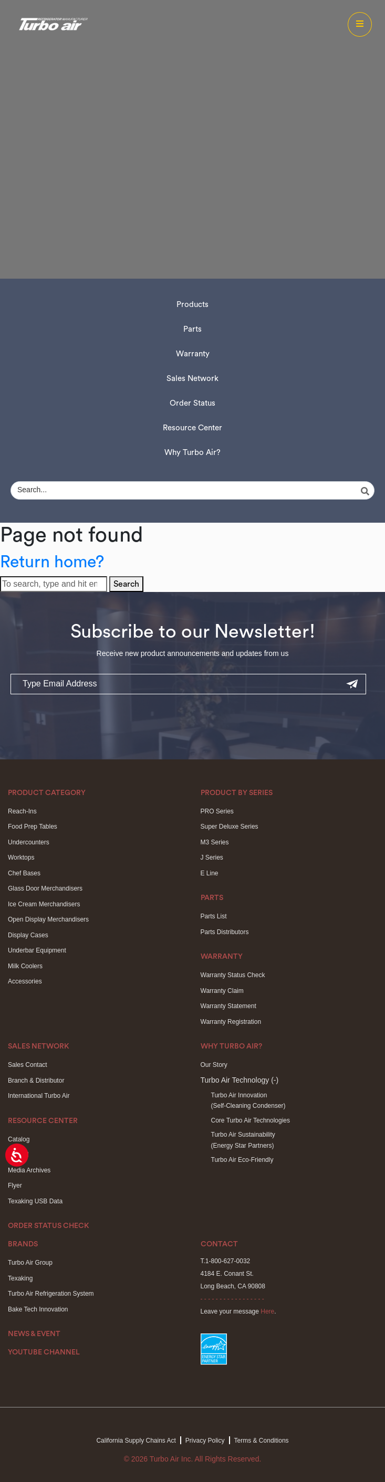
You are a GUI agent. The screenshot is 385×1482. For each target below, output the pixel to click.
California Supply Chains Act (135, 1440)
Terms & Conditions (261, 1440)
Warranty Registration (231, 1021)
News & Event (34, 1334)
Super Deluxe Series (229, 826)
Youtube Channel (44, 1352)
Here (267, 1311)
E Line (209, 873)
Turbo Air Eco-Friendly (242, 1159)
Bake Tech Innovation (38, 1309)
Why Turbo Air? (192, 453)
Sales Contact (27, 1064)
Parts (192, 329)
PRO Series (217, 811)
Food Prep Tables (32, 826)
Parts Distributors (225, 932)
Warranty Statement (228, 1006)
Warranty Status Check (233, 975)
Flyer (15, 1185)
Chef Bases (24, 873)
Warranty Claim (222, 990)
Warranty (193, 354)
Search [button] (126, 584)
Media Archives (29, 1170)
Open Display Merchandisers (48, 919)
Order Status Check (48, 1226)
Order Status (192, 403)
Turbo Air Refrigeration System (51, 1293)
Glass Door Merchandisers (45, 888)
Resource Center (192, 428)
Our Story (214, 1064)
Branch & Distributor (36, 1080)
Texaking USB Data (35, 1201)
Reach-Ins (22, 811)
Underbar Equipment (37, 950)
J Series (212, 857)
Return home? (52, 562)
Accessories (25, 981)
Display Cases (28, 935)
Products (192, 305)
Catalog (18, 1139)
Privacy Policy (205, 1440)
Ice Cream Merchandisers (44, 904)
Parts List (214, 916)
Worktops (21, 857)
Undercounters (28, 842)
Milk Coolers (25, 966)
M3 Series (215, 842)
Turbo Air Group (30, 1262)
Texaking (20, 1278)
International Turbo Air (38, 1095)
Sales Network (192, 379)
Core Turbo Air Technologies (250, 1120)
